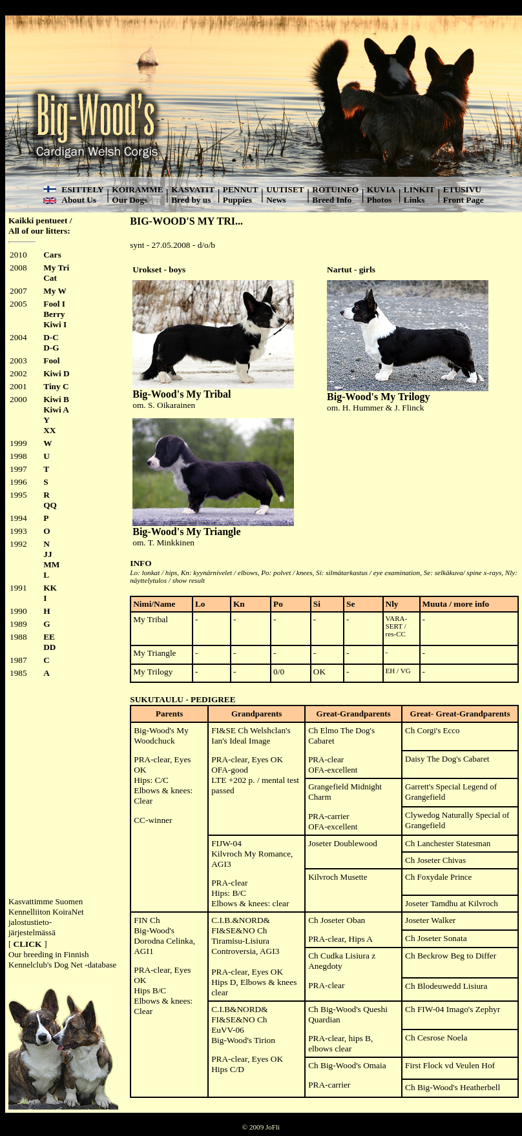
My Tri (56, 267)
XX (49, 430)
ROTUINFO (335, 189)
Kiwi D (56, 373)
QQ (50, 505)
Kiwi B (56, 399)
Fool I (54, 304)
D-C (51, 337)
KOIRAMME (137, 189)
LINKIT (419, 189)
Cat (50, 278)
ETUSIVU (462, 189)
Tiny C (55, 386)
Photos (379, 200)
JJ (47, 554)
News (276, 200)
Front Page (463, 200)
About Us (78, 200)
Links (414, 200)
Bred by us (191, 200)
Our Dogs (129, 200)
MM (51, 564)
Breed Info (331, 200)
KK (50, 588)
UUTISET (285, 189)
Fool (51, 360)
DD (49, 647)
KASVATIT (192, 189)
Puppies (237, 200)
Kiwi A (56, 409)
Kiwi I (55, 324)
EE (49, 637)
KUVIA (381, 189)
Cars (52, 254)
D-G (51, 347)
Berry (54, 314)
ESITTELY (82, 189)
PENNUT (240, 189)
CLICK (28, 944)
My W (55, 291)
